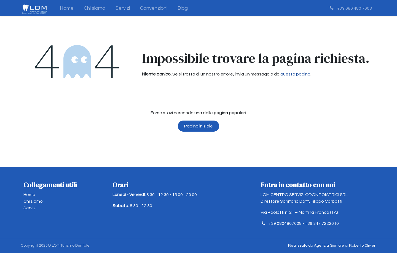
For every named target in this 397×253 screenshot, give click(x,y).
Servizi (29, 208)
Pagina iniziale (198, 126)
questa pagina (295, 74)
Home (29, 194)
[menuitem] (67, 8)
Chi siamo (33, 201)
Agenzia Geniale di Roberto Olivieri (345, 245)
